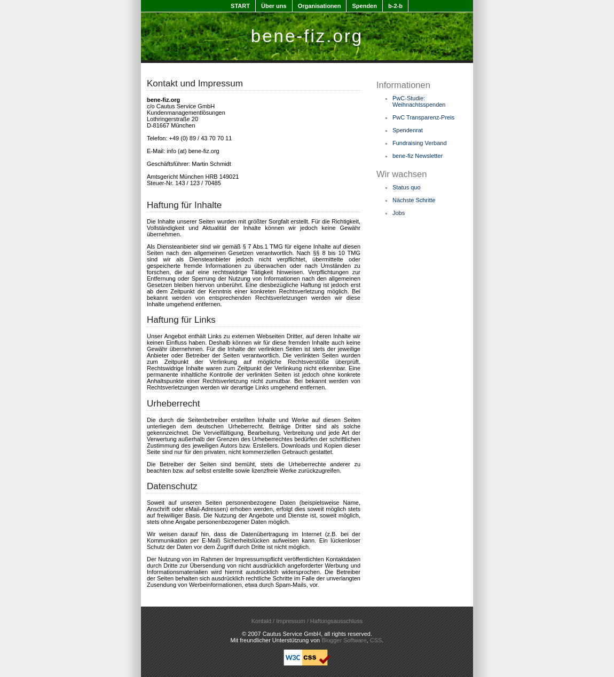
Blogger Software (343, 640)
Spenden (364, 6)
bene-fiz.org (307, 36)
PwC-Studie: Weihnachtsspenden (418, 101)
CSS (376, 640)
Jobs (398, 213)
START (240, 6)
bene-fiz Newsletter (417, 156)
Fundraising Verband (419, 143)
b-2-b (395, 6)
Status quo (406, 187)
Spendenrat (407, 130)
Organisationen (319, 6)
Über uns (274, 6)
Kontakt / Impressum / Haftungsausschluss (307, 621)
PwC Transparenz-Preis (423, 117)
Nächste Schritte (414, 200)
